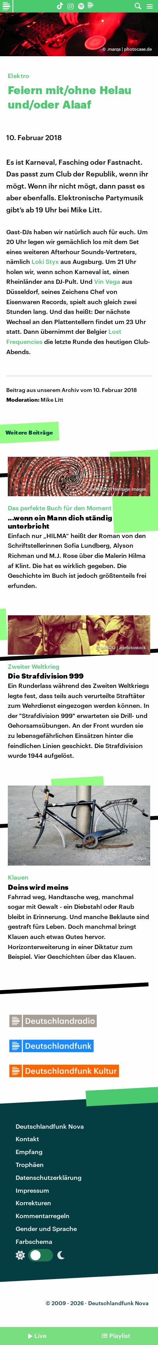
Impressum (32, 1190)
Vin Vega (107, 281)
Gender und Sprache (46, 1228)
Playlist (119, 1335)
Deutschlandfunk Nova (50, 1126)
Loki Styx (45, 261)
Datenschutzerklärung (49, 1177)
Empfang (29, 1151)
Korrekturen (33, 1202)
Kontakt (27, 1138)
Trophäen (30, 1164)
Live (40, 1335)
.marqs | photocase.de (129, 49)
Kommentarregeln (42, 1215)
